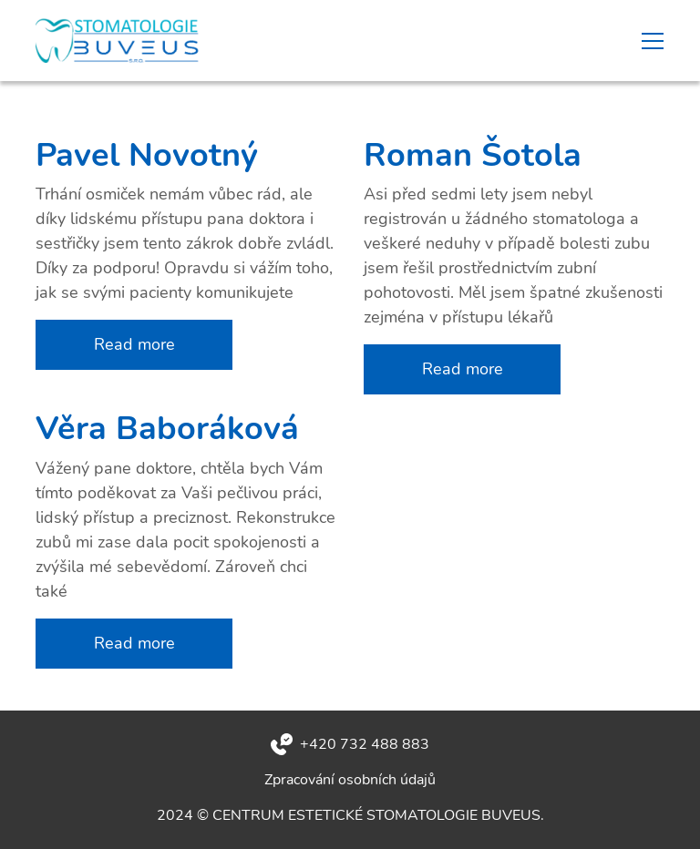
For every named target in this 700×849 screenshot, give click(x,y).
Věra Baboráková (167, 428)
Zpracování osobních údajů (350, 780)
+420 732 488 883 (364, 744)
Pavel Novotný (147, 155)
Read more (134, 344)
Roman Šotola (473, 155)
